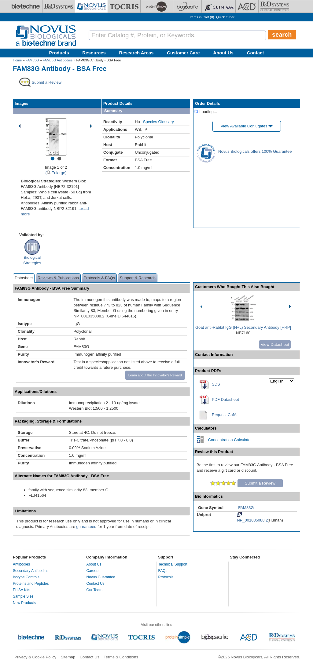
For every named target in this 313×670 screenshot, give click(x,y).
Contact (255, 52)
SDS (216, 384)
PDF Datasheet (225, 399)
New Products (24, 603)
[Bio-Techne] (26, 6)
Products (59, 52)
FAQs (163, 571)
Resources (94, 52)
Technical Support (172, 564)
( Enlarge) (55, 172)
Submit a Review (260, 483)
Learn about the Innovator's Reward (155, 375)
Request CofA (224, 414)
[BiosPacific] (187, 6)
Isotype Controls (26, 577)
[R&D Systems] (59, 6)
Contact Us (96, 583)
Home (17, 60)
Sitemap (68, 657)
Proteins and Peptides (31, 583)
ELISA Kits (21, 590)
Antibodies (21, 564)
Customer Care (183, 52)
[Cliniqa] (218, 6)
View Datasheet (275, 344)
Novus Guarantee (101, 577)
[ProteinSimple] (157, 6)
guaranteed (86, 526)
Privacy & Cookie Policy (35, 657)
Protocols (166, 577)
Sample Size (23, 596)
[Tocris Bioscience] (124, 6)
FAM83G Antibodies (58, 60)
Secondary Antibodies (30, 571)
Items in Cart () (202, 17)
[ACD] (247, 6)
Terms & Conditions (121, 657)
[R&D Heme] (275, 6)
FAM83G (32, 60)
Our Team (94, 590)
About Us (223, 52)
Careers (93, 571)
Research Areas (136, 52)
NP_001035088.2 (252, 517)
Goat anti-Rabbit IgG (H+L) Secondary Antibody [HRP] (243, 327)
